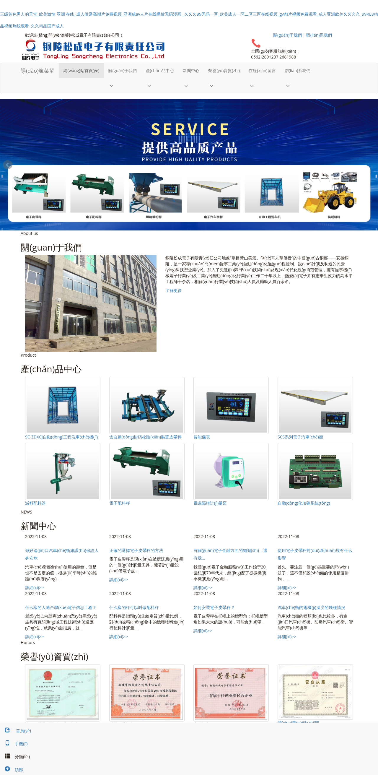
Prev (7, 165)
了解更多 (173, 290)
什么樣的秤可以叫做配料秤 (134, 607)
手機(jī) (13, 743)
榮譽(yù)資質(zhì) (224, 70)
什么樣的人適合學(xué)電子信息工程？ (61, 607)
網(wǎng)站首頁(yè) (81, 70)
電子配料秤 (119, 503)
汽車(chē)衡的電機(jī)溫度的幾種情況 (311, 607)
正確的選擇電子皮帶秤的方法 (136, 550)
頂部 (11, 769)
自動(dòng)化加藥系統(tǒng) (304, 503)
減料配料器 (35, 503)
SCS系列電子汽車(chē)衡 (300, 437)
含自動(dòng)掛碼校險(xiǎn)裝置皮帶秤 (145, 437)
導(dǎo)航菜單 (37, 70)
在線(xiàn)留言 (262, 70)
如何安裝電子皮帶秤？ (214, 607)
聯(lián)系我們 (319, 35)
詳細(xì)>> (34, 587)
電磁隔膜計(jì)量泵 (210, 503)
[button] (122, 85)
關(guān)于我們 (287, 35)
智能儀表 (201, 437)
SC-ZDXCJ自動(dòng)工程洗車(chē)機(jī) (61, 437)
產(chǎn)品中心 (160, 70)
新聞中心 (191, 70)
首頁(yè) (15, 730)
